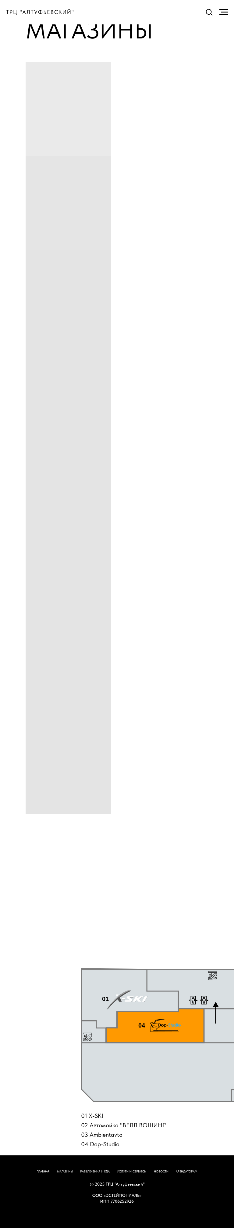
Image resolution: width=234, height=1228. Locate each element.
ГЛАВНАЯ (43, 1171)
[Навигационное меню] (223, 12)
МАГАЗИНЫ (65, 1171)
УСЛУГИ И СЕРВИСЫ (132, 1171)
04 (141, 1025)
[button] (209, 12)
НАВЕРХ (117, 1213)
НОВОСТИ (161, 1171)
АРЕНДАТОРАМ (186, 1171)
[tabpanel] (117, 1050)
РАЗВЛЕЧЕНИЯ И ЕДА (95, 1171)
